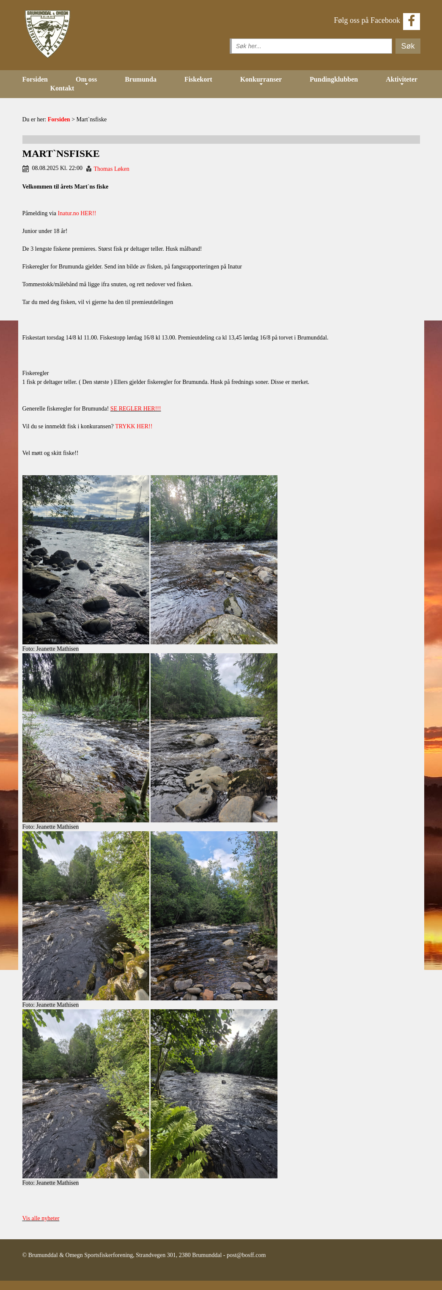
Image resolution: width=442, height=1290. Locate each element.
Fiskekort (198, 79)
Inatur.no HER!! (77, 213)
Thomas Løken (111, 169)
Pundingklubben (334, 79)
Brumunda (140, 79)
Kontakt (62, 88)
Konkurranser (261, 79)
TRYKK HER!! (133, 426)
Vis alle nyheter (41, 1218)
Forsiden (35, 79)
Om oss (86, 79)
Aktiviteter (401, 79)
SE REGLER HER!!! (135, 408)
